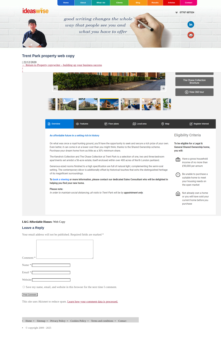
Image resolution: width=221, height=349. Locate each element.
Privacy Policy (57, 324)
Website (26, 283)
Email (26, 275)
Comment (29, 261)
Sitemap (41, 324)
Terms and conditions (102, 324)
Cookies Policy (78, 324)
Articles (171, 2)
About (83, 2)
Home (66, 2)
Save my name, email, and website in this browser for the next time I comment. (71, 290)
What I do (101, 2)
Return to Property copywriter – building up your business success (62, 65)
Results (155, 2)
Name (26, 268)
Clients (119, 2)
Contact (188, 2)
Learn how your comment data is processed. (92, 305)
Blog (138, 2)
